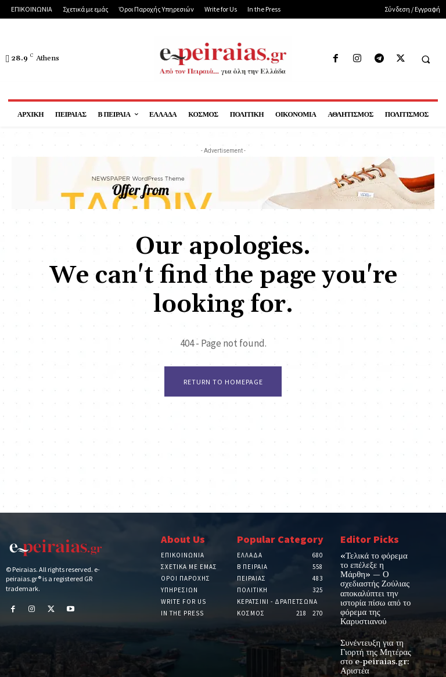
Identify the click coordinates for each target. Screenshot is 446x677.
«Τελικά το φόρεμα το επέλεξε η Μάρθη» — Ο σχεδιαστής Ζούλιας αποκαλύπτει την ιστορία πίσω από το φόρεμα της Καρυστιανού (375, 575)
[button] (425, 59)
